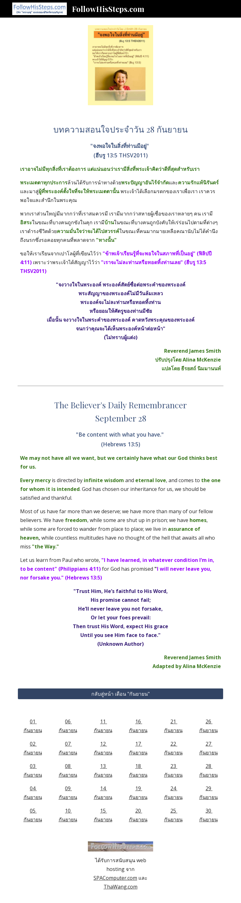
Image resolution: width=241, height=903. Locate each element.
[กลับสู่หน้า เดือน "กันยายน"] (120, 693)
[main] (120, 247)
